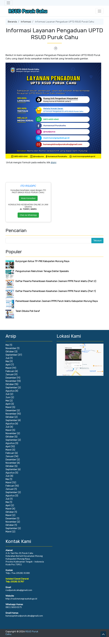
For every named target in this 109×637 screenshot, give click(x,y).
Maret (9, 368)
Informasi (26, 21)
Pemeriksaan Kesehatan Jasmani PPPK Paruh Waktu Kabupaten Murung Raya (56, 301)
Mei (7, 345)
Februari (10, 371)
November (11, 348)
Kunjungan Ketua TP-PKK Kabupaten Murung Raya (42, 261)
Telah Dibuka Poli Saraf (27, 311)
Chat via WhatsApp (28, 215)
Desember (11, 377)
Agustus (10, 390)
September (11, 354)
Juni (8, 397)
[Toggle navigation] (8, 3)
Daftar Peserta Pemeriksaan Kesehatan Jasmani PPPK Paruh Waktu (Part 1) (55, 291)
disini (53, 162)
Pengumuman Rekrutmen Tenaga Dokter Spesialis (42, 271)
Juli (8, 358)
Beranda (12, 21)
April (8, 364)
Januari (10, 374)
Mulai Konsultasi (28, 198)
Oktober (10, 351)
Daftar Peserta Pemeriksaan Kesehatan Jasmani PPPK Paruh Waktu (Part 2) (55, 281)
